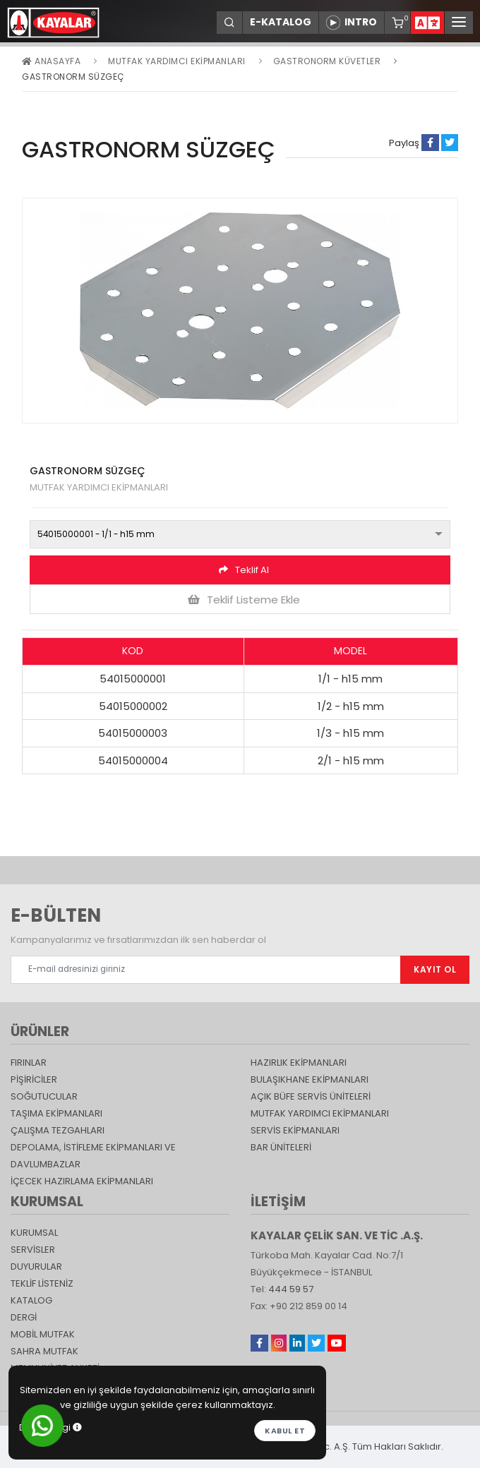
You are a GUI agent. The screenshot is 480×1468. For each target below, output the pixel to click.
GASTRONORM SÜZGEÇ (73, 77)
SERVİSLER (33, 1249)
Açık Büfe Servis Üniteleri (311, 1096)
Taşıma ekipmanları (56, 1113)
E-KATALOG (280, 22)
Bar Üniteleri (281, 1147)
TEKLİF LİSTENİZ (42, 1283)
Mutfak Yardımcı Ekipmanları (177, 61)
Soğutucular (44, 1096)
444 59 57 (290, 1289)
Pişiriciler (34, 1079)
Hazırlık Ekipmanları (299, 1062)
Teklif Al (244, 570)
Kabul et (285, 1430)
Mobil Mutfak (43, 1334)
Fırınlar (29, 1062)
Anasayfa (51, 61)
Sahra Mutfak (44, 1351)
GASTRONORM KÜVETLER (327, 61)
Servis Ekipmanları (295, 1130)
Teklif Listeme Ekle (244, 599)
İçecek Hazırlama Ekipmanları (82, 1181)
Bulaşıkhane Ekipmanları (309, 1079)
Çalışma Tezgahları (57, 1130)
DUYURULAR (36, 1266)
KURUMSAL (34, 1232)
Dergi (24, 1317)
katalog (31, 1300)
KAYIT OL (435, 969)
